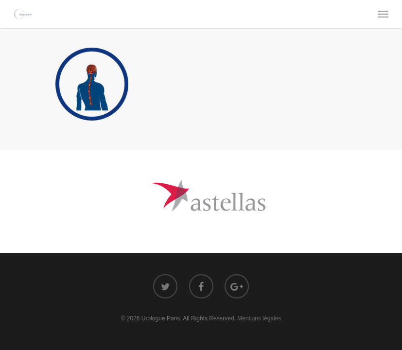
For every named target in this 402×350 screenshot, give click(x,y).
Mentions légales (259, 318)
